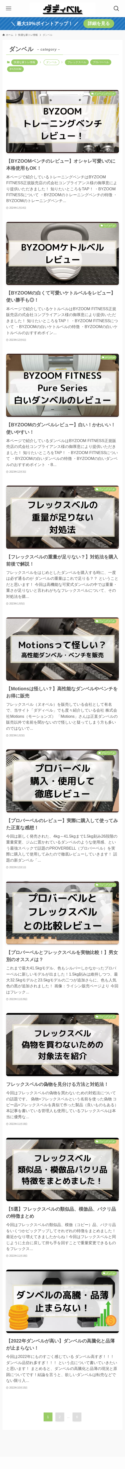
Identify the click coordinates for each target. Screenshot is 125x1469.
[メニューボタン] (8, 8)
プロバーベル (101, 62)
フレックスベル (76, 62)
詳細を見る (99, 23)
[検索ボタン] (116, 8)
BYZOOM (15, 69)
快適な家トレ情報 (24, 62)
